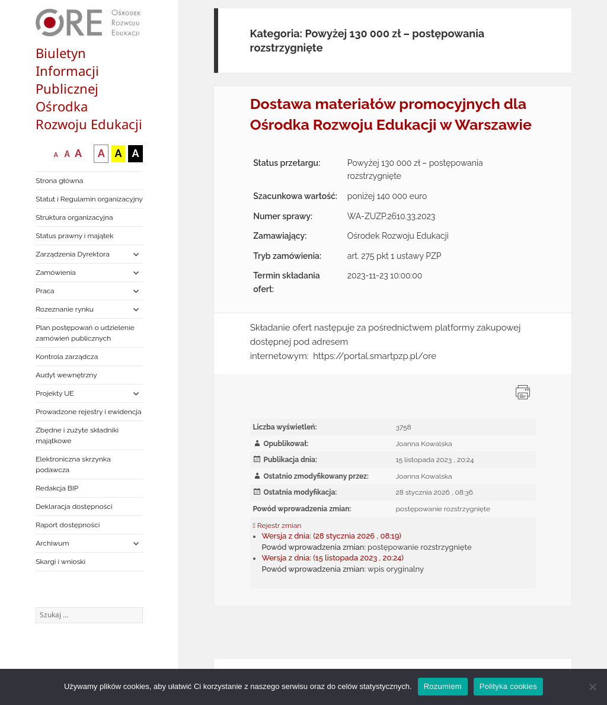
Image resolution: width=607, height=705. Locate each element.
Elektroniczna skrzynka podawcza (73, 464)
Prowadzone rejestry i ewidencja (88, 412)
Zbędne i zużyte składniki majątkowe (77, 435)
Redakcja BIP (57, 488)
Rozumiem (443, 686)
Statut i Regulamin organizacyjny (89, 199)
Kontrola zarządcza (67, 356)
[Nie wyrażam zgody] (592, 687)
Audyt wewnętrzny (66, 375)
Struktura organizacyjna (74, 217)
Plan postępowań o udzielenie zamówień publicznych (85, 332)
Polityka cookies (508, 686)
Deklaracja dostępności (74, 506)
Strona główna (59, 181)
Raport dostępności (68, 525)
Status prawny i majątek (74, 236)
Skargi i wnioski (60, 561)
